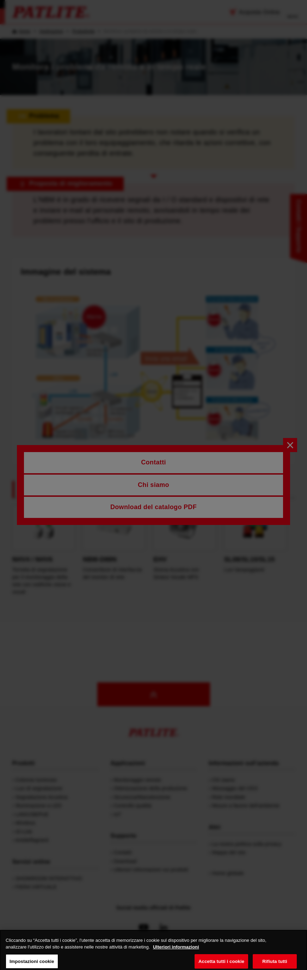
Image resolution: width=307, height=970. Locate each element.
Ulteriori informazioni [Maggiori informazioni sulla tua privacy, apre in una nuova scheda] (176, 951)
